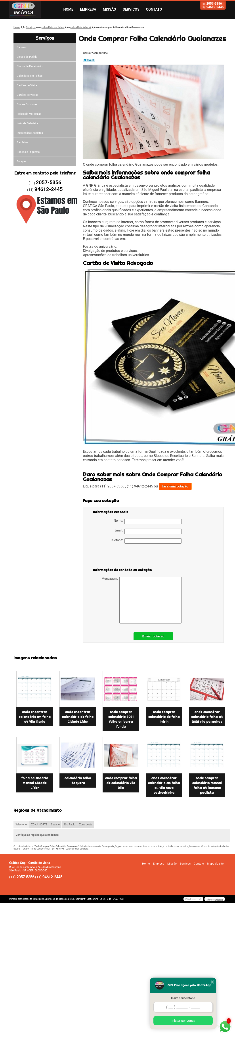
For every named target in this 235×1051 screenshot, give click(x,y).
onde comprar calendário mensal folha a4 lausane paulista (207, 785)
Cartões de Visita (27, 85)
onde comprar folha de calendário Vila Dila (121, 783)
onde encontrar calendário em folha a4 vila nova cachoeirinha (164, 785)
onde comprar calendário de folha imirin (164, 717)
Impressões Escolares (30, 132)
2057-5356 (214, 3)
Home (68, 9)
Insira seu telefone (183, 998)
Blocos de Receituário (29, 66)
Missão (109, 9)
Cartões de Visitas (27, 94)
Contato (154, 9)
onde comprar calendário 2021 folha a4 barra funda (121, 719)
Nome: (148, 521)
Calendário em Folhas (29, 75)
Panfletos (22, 142)
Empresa (88, 9)
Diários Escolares (27, 104)
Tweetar (89, 60)
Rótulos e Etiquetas (28, 151)
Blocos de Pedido (27, 56)
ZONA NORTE (39, 824)
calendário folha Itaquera (77, 780)
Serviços (131, 9)
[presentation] (121, 556)
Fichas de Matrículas (29, 113)
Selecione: (21, 824)
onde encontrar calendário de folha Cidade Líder (78, 717)
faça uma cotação (175, 486)
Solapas (21, 161)
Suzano (55, 824)
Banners (22, 47)
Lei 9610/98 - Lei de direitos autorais (70, 849)
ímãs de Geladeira (27, 123)
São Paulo (69, 824)
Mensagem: (142, 600)
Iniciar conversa (183, 1020)
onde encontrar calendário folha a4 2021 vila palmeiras (207, 717)
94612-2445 (215, 7)
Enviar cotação (153, 636)
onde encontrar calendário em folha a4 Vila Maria (35, 717)
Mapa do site (215, 863)
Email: (148, 531)
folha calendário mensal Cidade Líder (34, 783)
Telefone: (146, 541)
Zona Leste (85, 824)
